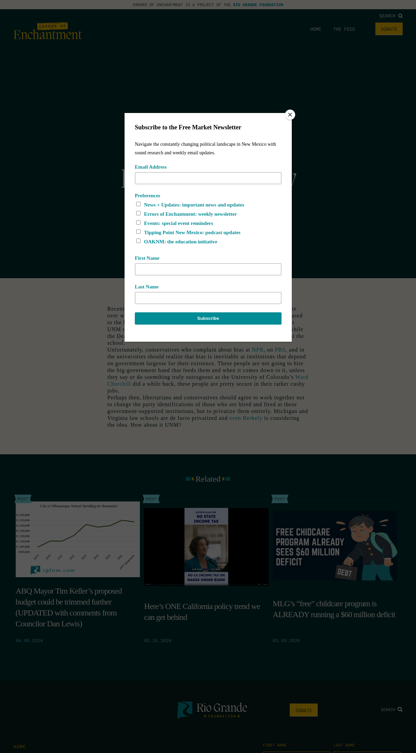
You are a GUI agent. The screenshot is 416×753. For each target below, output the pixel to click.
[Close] (290, 115)
